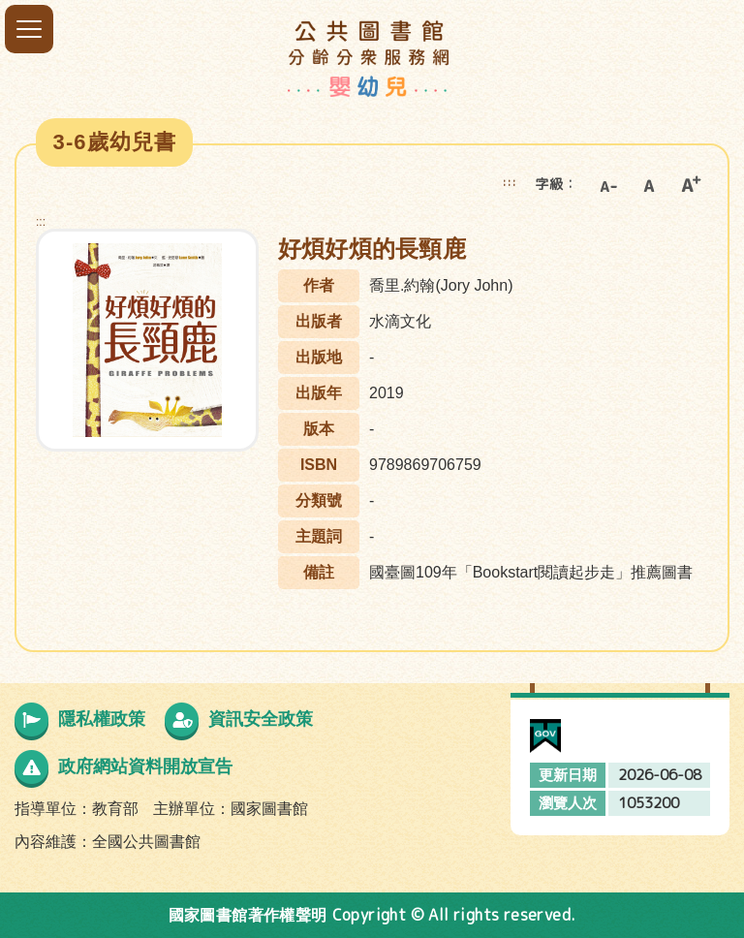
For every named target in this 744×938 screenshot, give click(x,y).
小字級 (607, 184)
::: (509, 181)
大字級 (690, 184)
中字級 (649, 184)
